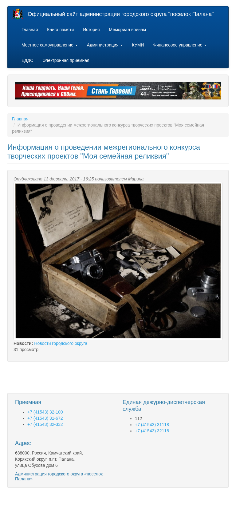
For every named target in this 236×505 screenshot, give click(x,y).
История (91, 29)
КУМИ (138, 44)
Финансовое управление (179, 44)
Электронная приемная (65, 60)
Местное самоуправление (50, 44)
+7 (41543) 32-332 (45, 424)
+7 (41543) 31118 (152, 424)
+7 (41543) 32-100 (45, 412)
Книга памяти (60, 29)
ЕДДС (27, 60)
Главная (30, 29)
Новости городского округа (60, 343)
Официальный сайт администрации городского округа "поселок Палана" (121, 14)
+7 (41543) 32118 (152, 430)
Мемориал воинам (127, 29)
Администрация (105, 44)
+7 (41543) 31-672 (45, 418)
